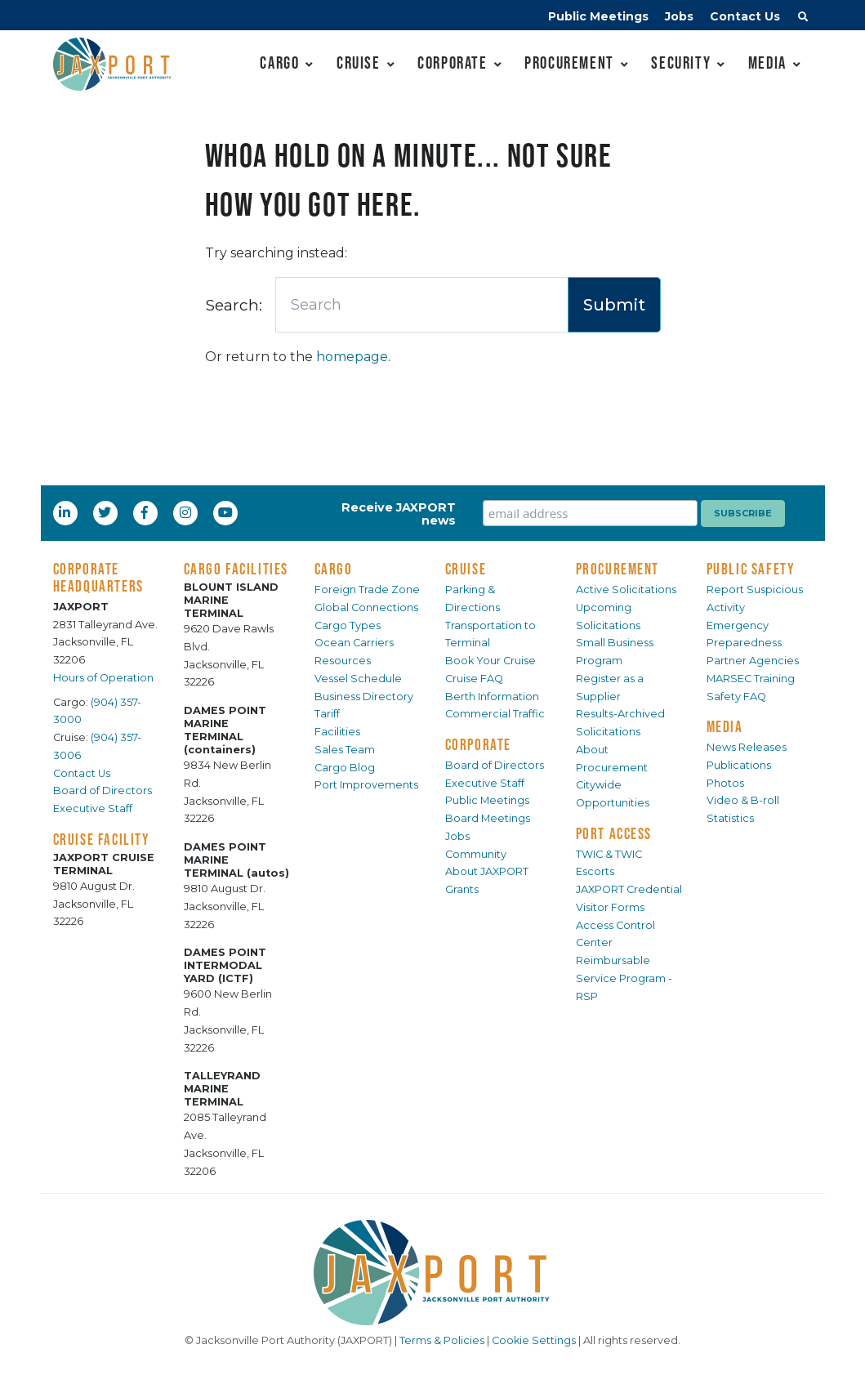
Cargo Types (347, 625)
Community (475, 854)
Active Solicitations (626, 589)
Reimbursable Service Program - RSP (624, 978)
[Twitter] (106, 512)
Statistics (730, 818)
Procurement (569, 62)
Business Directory (363, 696)
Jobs (679, 16)
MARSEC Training (751, 678)
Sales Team (344, 750)
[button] (803, 19)
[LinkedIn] (66, 512)
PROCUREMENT (618, 569)
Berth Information (492, 696)
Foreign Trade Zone (367, 589)
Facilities (337, 732)
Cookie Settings (534, 1340)
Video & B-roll (743, 800)
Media (767, 62)
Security (681, 62)
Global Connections (366, 607)
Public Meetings (598, 16)
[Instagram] (187, 512)
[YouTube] (227, 512)
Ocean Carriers (354, 642)
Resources (342, 660)
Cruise (359, 62)
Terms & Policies (441, 1340)
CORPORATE (478, 744)
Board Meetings (487, 818)
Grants (462, 889)
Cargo (279, 62)
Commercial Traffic (495, 714)
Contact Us (745, 16)
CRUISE (466, 569)
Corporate (452, 62)
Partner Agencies (753, 660)
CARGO (333, 569)
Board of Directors (102, 790)
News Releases (747, 747)
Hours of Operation (103, 678)
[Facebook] (144, 512)
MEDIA (725, 726)
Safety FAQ (736, 696)
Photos (725, 783)
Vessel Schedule (358, 678)
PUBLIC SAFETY (751, 569)
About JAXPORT (486, 871)
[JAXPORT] (433, 1272)
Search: (233, 305)
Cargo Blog (344, 767)
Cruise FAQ (474, 678)
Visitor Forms (610, 907)
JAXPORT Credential (629, 889)
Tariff (327, 714)
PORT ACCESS (614, 833)
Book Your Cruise (490, 660)
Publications (739, 765)
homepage (352, 356)
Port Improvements (366, 785)
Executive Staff (92, 808)
